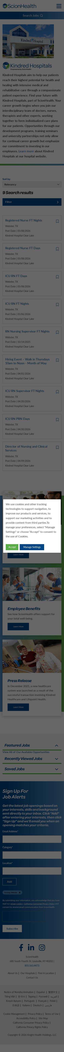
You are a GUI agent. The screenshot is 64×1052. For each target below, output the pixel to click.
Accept (12, 547)
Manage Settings (32, 547)
